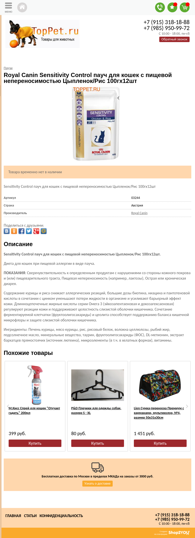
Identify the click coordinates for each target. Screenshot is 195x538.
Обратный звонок (174, 39)
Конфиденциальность (61, 515)
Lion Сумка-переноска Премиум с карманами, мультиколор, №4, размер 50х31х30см (159, 413)
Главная (13, 515)
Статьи (30, 515)
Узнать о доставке (98, 483)
